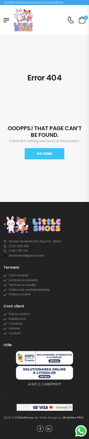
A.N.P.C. (35, 384)
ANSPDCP (52, 384)
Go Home (44, 153)
